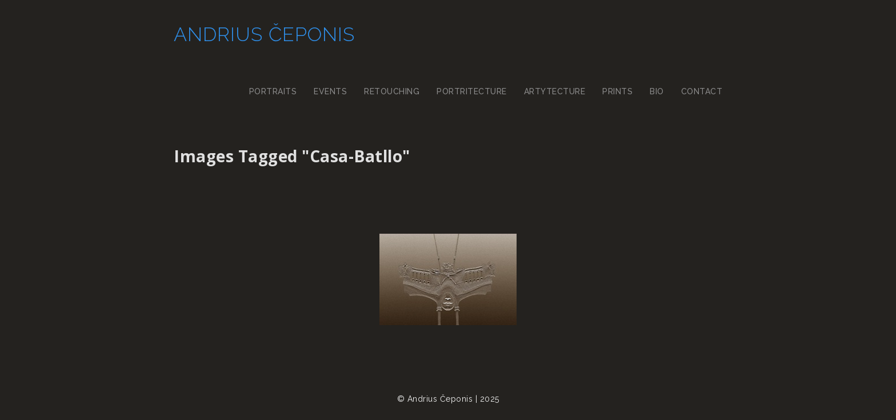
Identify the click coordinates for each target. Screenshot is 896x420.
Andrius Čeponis (264, 34)
